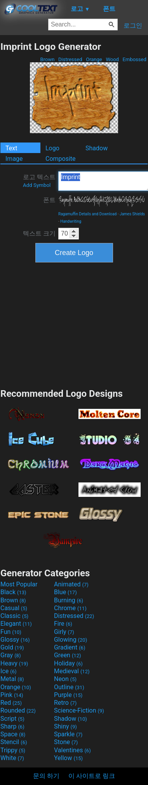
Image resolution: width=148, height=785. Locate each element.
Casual (13, 608)
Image (14, 158)
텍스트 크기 (39, 233)
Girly (64, 631)
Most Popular (19, 584)
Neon (65, 679)
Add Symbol (36, 185)
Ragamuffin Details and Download (87, 214)
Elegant (16, 623)
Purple (68, 695)
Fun (10, 631)
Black (13, 592)
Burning (68, 600)
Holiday (68, 663)
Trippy (12, 750)
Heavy (14, 663)
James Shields (132, 214)
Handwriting (70, 221)
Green (67, 655)
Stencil (13, 742)
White (12, 758)
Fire (63, 623)
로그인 (133, 25)
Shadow (96, 148)
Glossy (15, 639)
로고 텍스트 (39, 180)
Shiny (65, 726)
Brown (47, 59)
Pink (11, 695)
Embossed (134, 59)
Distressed (70, 59)
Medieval (72, 671)
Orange (94, 59)
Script (12, 718)
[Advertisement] (74, 324)
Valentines (72, 750)
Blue (65, 592)
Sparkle (68, 734)
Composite (60, 158)
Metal (12, 679)
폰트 (49, 200)
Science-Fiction (79, 710)
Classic (14, 616)
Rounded (18, 710)
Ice (8, 671)
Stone (66, 742)
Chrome (70, 608)
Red (11, 702)
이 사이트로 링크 (91, 776)
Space (12, 734)
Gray (10, 655)
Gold (12, 647)
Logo (52, 148)
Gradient (69, 647)
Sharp (12, 726)
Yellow (68, 758)
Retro (65, 702)
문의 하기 (46, 776)
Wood (112, 59)
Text (11, 148)
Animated (71, 584)
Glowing (70, 639)
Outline (69, 687)
